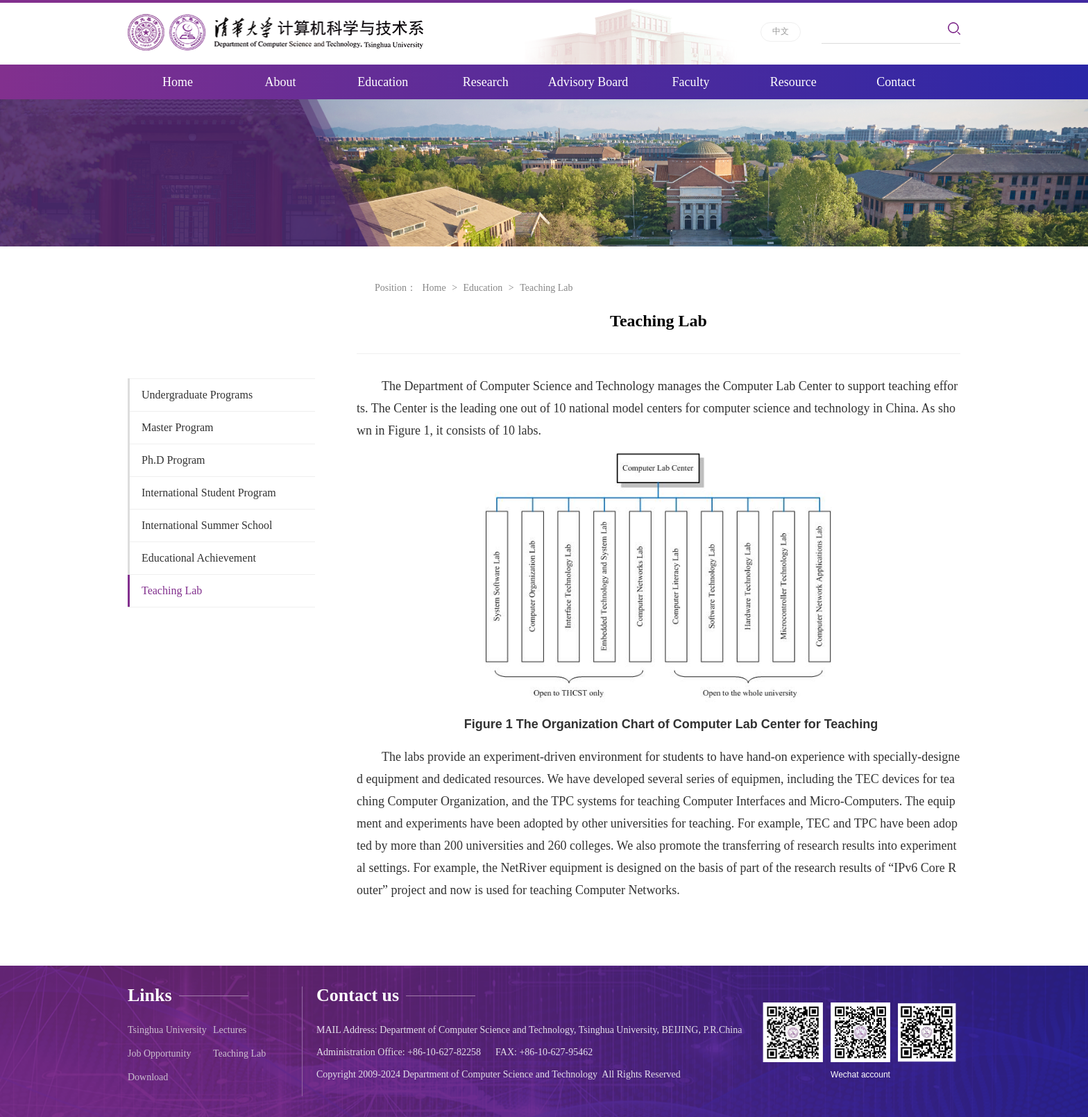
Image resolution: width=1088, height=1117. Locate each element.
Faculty (690, 82)
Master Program (178, 427)
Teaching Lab (172, 590)
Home (177, 82)
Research (486, 82)
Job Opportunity (159, 1053)
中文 (780, 31)
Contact (895, 82)
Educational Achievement (199, 558)
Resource (793, 82)
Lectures (229, 1030)
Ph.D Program (173, 460)
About (280, 82)
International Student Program (209, 492)
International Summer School (207, 525)
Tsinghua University (167, 1030)
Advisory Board (588, 82)
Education (382, 82)
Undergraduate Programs (197, 395)
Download (148, 1077)
